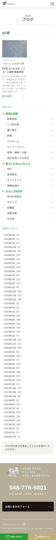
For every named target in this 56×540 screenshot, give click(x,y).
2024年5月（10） (13, 271)
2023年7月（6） (12, 311)
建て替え (12, 130)
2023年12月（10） (13, 291)
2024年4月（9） (12, 275)
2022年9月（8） (12, 351)
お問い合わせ (14, 537)
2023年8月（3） (12, 307)
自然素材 (12, 174)
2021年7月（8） (12, 408)
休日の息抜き (14, 196)
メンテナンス (14, 180)
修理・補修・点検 (17, 152)
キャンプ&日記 (14, 191)
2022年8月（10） (13, 355)
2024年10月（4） (13, 251)
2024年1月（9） (12, 287)
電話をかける (42, 537)
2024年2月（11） (13, 283)
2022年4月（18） (13, 372)
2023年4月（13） (13, 323)
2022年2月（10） (13, 380)
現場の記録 (12, 113)
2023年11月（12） (13, 295)
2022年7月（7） (12, 359)
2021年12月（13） (13, 388)
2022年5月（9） (12, 367)
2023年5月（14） (13, 319)
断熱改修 (12, 119)
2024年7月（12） (13, 263)
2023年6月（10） (13, 315)
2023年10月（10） (13, 299)
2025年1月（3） (12, 243)
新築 (9, 135)
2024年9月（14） (13, 255)
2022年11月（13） (13, 343)
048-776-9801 (28, 487)
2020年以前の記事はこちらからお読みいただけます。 (27, 447)
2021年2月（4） (12, 428)
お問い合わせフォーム (17, 506)
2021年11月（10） (13, 392)
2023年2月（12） (13, 331)
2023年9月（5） (12, 303)
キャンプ (12, 202)
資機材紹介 (13, 185)
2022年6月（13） (13, 363)
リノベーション (15, 146)
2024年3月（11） (13, 279)
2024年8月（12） (13, 259)
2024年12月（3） (13, 247)
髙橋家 (10, 207)
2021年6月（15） (13, 412)
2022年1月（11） (13, 384)
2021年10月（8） (13, 396)
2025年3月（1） (12, 238)
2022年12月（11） (13, 339)
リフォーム (13, 141)
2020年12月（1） (13, 436)
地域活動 (12, 213)
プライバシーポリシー (11, 524)
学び (9, 168)
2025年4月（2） (12, 234)
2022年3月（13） (13, 376)
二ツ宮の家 (13, 124)
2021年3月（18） (13, 424)
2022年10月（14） (13, 347)
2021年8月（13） (13, 404)
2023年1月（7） (12, 335)
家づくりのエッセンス (18, 163)
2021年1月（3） (12, 432)
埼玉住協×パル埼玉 (18, 158)
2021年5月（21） (13, 416)
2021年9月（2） (12, 400)
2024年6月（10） (13, 267)
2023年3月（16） (13, 327)
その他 (10, 218)
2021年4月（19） (13, 420)
